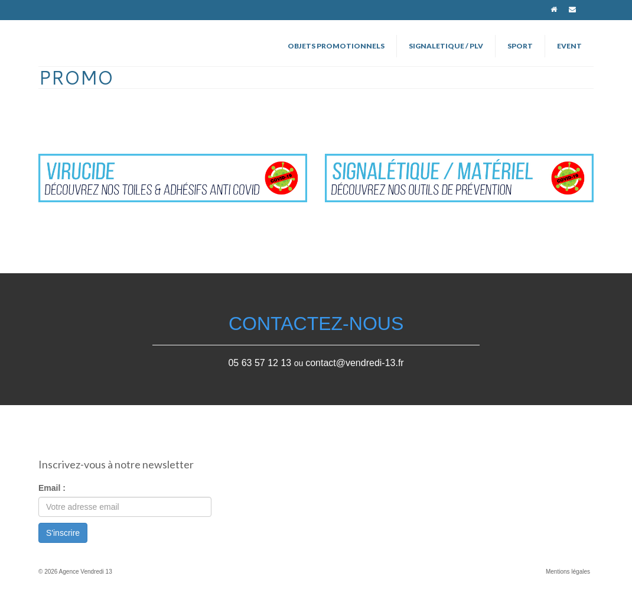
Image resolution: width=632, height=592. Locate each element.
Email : (52, 488)
